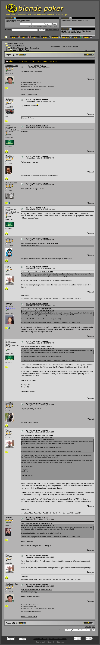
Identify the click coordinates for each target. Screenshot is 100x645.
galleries (68, 15)
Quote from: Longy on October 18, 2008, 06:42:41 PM (37, 272)
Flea (7, 266)
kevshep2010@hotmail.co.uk (29, 94)
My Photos (31, 118)
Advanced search (52, 30)
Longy (8, 125)
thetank (8, 238)
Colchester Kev (11, 66)
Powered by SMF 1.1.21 (40, 639)
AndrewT (9, 303)
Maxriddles (9, 156)
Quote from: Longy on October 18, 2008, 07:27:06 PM (37, 435)
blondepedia (21, 15)
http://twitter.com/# (26, 422)
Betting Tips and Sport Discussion (25, 48)
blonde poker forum (16, 44)
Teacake (8, 517)
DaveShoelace (11, 183)
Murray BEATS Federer (22, 50)
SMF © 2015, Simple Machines (58, 639)
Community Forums (17, 46)
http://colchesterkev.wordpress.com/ (31, 89)
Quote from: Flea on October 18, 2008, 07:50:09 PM (36, 589)
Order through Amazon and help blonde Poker (74, 20)
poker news (10, 15)
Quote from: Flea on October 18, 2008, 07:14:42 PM (36, 309)
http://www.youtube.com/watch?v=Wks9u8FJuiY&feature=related (39, 175)
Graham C (9, 99)
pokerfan (9, 403)
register (28, 20)
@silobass (24, 118)
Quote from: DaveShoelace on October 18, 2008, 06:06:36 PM (39, 243)
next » (93, 50)
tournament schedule (45, 15)
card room (32, 15)
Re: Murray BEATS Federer (37, 99)
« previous (88, 50)
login (22, 20)
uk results (59, 15)
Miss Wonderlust (76, 32)
